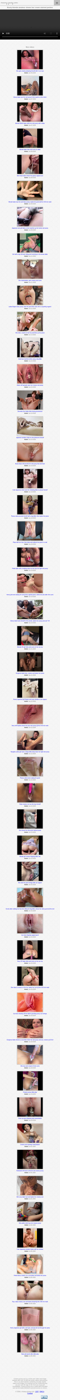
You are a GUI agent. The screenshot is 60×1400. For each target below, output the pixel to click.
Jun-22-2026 (32, 701)
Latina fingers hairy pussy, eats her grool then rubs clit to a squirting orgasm (30, 306)
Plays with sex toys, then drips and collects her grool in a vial (30, 542)
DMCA (42, 1392)
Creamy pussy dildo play (30, 1092)
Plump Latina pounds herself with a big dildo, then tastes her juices (30, 516)
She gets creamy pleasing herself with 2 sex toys (30, 71)
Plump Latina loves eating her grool (30, 778)
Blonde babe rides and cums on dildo (30, 149)
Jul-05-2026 (32, 1251)
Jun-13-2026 (32, 334)
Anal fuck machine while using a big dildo (30, 359)
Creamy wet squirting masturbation (30, 1144)
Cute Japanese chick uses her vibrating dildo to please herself (30, 490)
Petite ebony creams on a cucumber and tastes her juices (30, 1275)
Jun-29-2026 (32, 1094)
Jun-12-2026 (32, 308)
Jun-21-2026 (32, 649)
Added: (26, 73)
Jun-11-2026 (32, 256)
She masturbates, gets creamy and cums (30, 280)
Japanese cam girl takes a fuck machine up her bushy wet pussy (30, 228)
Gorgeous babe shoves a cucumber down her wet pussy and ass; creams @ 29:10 (30, 1040)
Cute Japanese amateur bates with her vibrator (30, 1249)
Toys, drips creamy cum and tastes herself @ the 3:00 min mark (30, 1301)
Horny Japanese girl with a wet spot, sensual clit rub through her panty (30, 1328)
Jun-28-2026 (32, 1041)
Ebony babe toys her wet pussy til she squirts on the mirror (30, 97)
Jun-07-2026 (32, 99)
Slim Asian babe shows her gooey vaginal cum (30, 175)
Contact (30, 1393)
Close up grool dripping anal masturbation (30, 1118)
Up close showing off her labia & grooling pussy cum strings (30, 1013)
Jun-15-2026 (32, 361)
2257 (37, 1392)
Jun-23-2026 (32, 832)
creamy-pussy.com (9, 2)
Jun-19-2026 (32, 570)
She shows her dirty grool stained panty (30, 830)
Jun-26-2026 (32, 963)
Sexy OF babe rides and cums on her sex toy (30, 961)
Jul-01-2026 (32, 1146)
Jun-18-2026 (32, 465)
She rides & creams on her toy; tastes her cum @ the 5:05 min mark (30, 987)
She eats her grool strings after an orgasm (30, 882)
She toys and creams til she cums (30, 1066)
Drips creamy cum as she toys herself (30, 804)
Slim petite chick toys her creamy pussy (30, 1223)
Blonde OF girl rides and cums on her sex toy (30, 647)
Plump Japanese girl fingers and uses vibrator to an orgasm (30, 699)
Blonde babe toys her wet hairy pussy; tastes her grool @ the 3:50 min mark (30, 202)
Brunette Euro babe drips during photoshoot (30, 411)
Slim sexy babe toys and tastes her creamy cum (30, 1197)
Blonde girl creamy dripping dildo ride (30, 856)
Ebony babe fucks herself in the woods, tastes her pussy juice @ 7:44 (30, 621)
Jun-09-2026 (32, 204)
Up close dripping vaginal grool (30, 935)
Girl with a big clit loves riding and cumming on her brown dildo (30, 254)
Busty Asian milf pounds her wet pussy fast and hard (30, 463)
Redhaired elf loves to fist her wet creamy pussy (30, 1170)
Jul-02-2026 (32, 1225)
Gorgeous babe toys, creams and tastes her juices (30, 673)
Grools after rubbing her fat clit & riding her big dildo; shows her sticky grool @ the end (30, 909)
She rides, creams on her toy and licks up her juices (30, 333)
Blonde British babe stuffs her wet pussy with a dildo (30, 123)
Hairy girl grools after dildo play (30, 1354)
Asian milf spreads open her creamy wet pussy (30, 385)
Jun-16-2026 (32, 413)
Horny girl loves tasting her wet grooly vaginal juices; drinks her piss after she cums (30, 594)
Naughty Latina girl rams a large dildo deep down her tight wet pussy (30, 751)
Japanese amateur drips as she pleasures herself (30, 437)
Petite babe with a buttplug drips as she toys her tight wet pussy (30, 568)
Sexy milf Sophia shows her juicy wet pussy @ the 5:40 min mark (30, 725)
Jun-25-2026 (32, 858)
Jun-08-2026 (32, 151)
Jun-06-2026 (32, 73)
